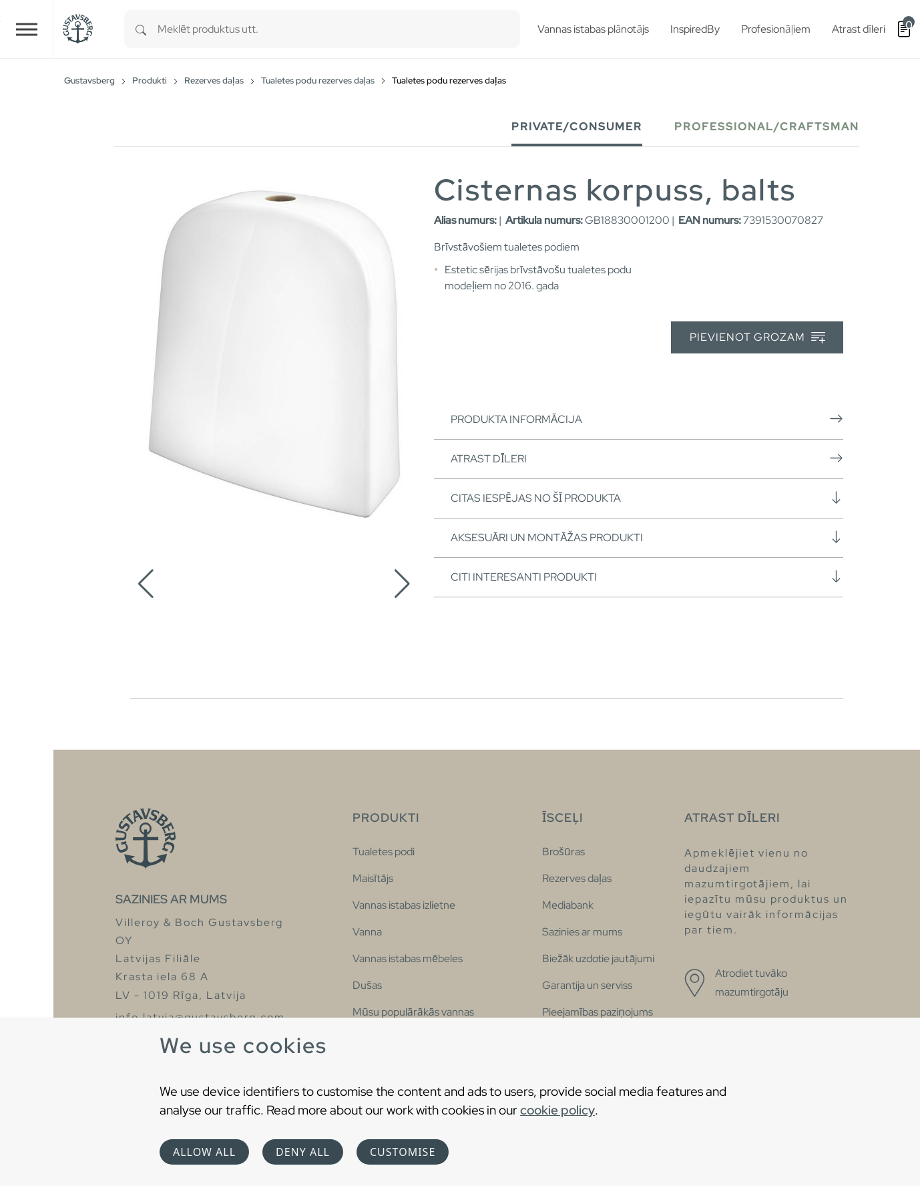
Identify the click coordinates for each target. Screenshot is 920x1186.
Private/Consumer (576, 127)
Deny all (303, 1152)
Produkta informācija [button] (647, 419)
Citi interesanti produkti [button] (647, 576)
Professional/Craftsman (766, 127)
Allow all (204, 1152)
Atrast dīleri (647, 458)
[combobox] (339, 29)
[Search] (141, 29)
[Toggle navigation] (26, 29)
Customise (402, 1152)
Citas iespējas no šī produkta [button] (647, 497)
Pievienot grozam (757, 337)
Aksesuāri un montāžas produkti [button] (647, 537)
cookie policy (557, 1110)
